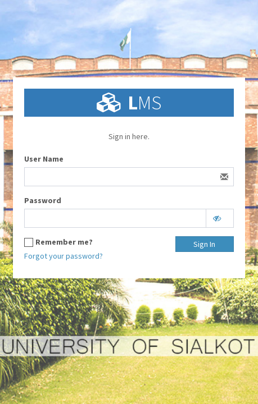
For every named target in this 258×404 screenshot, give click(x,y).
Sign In (204, 244)
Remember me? (64, 242)
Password (42, 200)
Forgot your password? (63, 256)
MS (144, 102)
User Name (44, 159)
